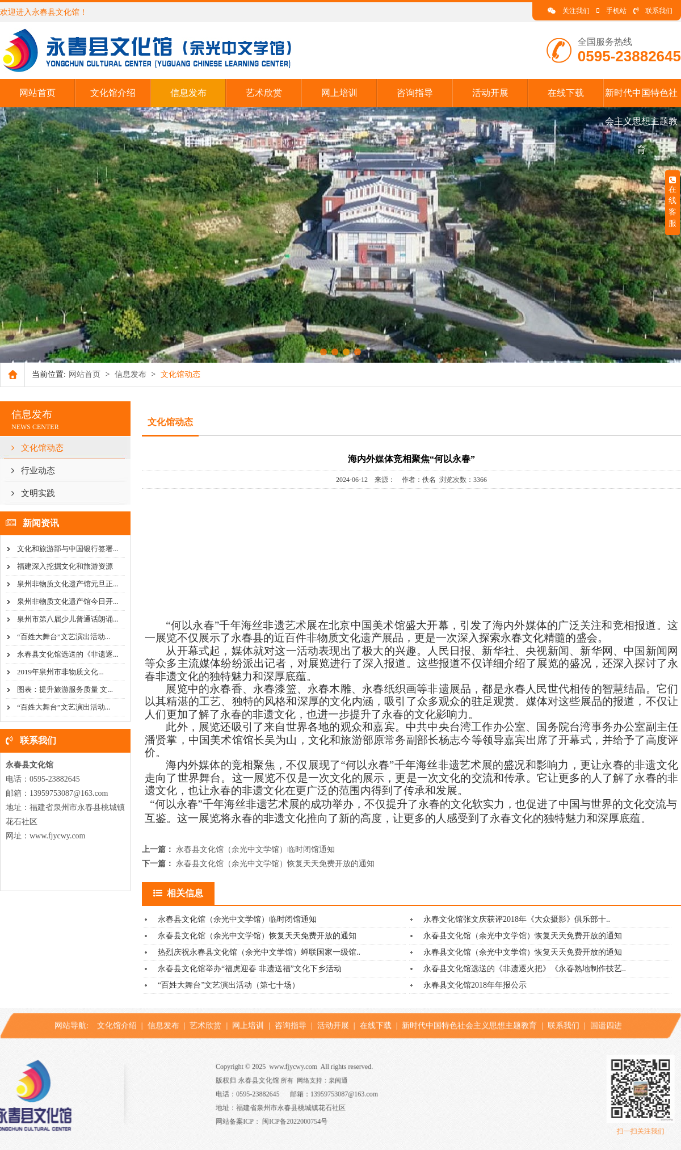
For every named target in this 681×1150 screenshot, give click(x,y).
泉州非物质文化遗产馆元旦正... (68, 584)
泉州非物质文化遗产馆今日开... (68, 601)
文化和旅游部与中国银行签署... (68, 548)
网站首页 (37, 93)
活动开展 (490, 93)
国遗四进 (606, 1013)
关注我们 (569, 11)
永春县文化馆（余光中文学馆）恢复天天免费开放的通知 (275, 863)
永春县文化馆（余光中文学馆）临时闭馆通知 (255, 849)
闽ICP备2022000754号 (328, 1111)
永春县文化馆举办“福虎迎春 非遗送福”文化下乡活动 (250, 968)
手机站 (611, 11)
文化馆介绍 (113, 93)
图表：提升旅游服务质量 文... (65, 689)
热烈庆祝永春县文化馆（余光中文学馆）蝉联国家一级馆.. (259, 952)
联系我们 (652, 11)
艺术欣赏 (264, 93)
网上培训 (339, 93)
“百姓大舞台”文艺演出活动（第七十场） (229, 985)
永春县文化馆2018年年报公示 (475, 985)
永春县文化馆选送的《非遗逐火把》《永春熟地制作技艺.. (524, 968)
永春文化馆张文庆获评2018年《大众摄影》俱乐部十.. (516, 919)
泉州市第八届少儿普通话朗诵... (68, 619)
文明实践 (33, 493)
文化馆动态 (37, 447)
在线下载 (566, 93)
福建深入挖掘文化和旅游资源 (65, 566)
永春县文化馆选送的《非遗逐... (68, 654)
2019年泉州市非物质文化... (60, 672)
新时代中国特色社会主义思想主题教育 (641, 121)
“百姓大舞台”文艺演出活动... (63, 636)
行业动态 (33, 470)
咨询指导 (415, 93)
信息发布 (188, 93)
